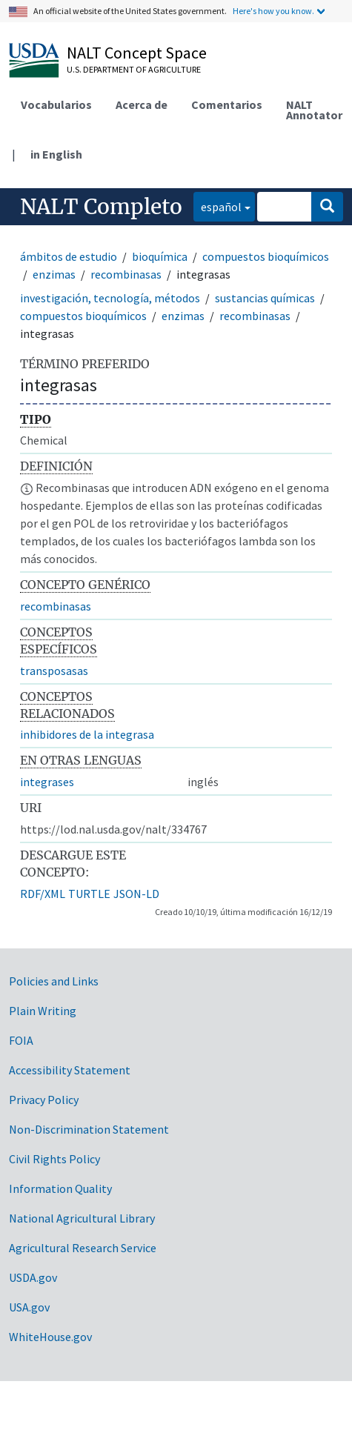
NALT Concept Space (137, 52)
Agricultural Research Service (82, 1247)
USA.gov (29, 1307)
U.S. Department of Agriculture (134, 69)
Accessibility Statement (69, 1069)
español (217, 205)
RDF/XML (42, 893)
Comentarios (226, 104)
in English (56, 154)
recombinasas (126, 274)
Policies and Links (54, 981)
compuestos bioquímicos (265, 256)
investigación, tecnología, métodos (110, 297)
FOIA (21, 1040)
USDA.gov (33, 1277)
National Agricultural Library (82, 1218)
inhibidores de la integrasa (87, 734)
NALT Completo (101, 206)
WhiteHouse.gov (50, 1336)
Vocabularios (56, 104)
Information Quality (60, 1188)
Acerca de (141, 104)
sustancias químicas (265, 297)
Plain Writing (42, 1010)
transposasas (54, 670)
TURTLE (89, 893)
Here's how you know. (273, 10)
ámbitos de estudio (68, 256)
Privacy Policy (44, 1099)
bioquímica (159, 256)
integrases (47, 781)
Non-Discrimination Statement (89, 1129)
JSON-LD (136, 893)
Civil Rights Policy (54, 1158)
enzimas (54, 274)
